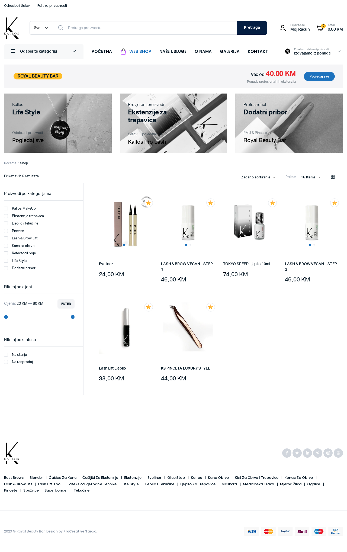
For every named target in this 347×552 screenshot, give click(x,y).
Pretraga (252, 28)
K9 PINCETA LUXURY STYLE (185, 368)
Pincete (14, 231)
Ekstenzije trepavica (24, 216)
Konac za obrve (299, 477)
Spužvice (31, 490)
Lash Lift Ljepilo (112, 368)
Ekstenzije (133, 477)
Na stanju (15, 355)
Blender (37, 477)
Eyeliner (106, 264)
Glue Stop (176, 477)
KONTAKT (258, 51)
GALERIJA (230, 51)
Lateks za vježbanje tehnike (92, 484)
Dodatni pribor (20, 268)
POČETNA (102, 51)
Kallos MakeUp (20, 208)
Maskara (229, 484)
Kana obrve (219, 477)
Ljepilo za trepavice (198, 484)
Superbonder (56, 490)
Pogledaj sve (319, 76)
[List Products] (341, 177)
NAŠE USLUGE (173, 51)
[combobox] (258, 177)
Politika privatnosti (52, 5)
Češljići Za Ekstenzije (100, 477)
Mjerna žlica (291, 484)
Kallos (197, 477)
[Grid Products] (333, 177)
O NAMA (203, 51)
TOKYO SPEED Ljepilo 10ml (246, 264)
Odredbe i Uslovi (17, 5)
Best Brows (14, 477)
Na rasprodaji (19, 362)
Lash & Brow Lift (21, 238)
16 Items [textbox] (308, 177)
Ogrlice (314, 484)
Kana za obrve (19, 246)
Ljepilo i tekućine (21, 223)
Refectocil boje (20, 253)
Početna (10, 163)
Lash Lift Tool (50, 484)
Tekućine (81, 490)
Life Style (15, 261)
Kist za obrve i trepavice (257, 477)
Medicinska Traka (259, 484)
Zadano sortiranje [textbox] (256, 177)
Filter (66, 303)
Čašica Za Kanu (63, 477)
